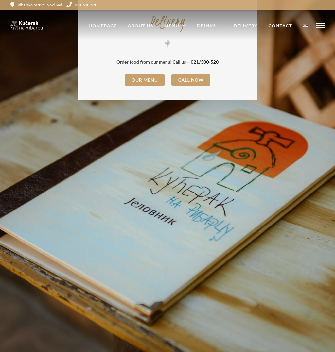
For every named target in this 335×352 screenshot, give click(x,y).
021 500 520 (81, 4)
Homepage (102, 25)
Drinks (206, 25)
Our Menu (145, 80)
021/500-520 (205, 62)
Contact (280, 25)
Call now (190, 80)
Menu (171, 25)
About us (140, 25)
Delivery (246, 25)
